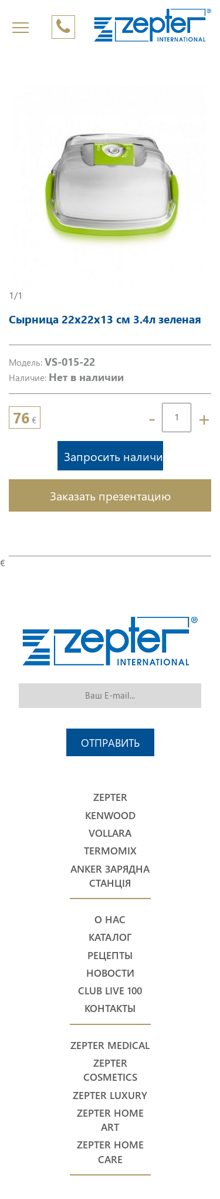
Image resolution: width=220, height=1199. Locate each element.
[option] (110, 187)
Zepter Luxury (110, 1095)
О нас (110, 919)
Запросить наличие (113, 455)
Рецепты (110, 955)
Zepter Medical (110, 1045)
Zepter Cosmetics (110, 1070)
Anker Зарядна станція (110, 876)
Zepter (110, 797)
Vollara (110, 833)
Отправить (110, 742)
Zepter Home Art (110, 1120)
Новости (110, 973)
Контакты (110, 1008)
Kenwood (110, 815)
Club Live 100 (110, 990)
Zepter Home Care (110, 1151)
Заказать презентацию (110, 495)
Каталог (110, 937)
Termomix (110, 850)
